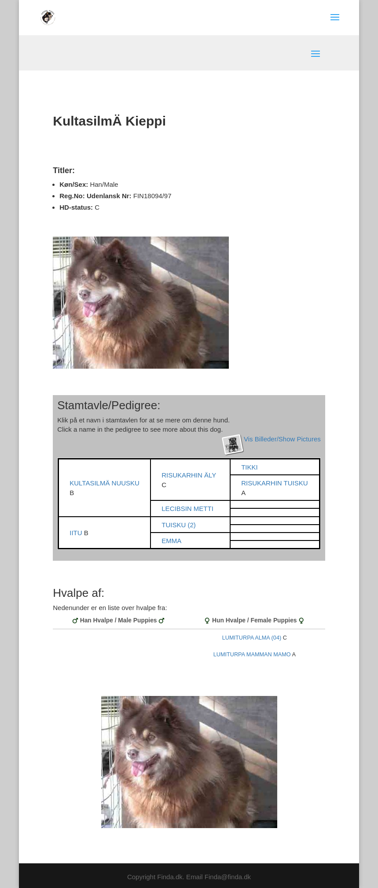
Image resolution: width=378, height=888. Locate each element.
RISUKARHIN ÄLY (188, 475)
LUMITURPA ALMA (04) (251, 638)
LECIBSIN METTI (187, 508)
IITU (77, 532)
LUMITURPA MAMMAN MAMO (252, 654)
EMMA (171, 540)
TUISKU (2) (178, 525)
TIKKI (249, 467)
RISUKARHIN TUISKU (274, 483)
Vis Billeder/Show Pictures (282, 439)
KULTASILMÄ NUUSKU (104, 483)
